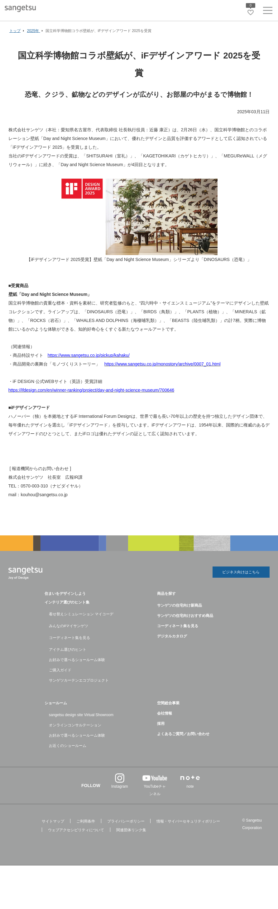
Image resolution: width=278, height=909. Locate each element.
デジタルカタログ (172, 636)
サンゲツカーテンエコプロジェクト (79, 680)
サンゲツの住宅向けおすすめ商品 (185, 615)
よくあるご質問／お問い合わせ (183, 734)
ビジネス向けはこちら (241, 573)
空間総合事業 (168, 703)
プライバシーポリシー (126, 821)
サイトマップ (53, 821)
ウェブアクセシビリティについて (76, 830)
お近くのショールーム (67, 746)
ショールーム (56, 703)
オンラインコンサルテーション (75, 725)
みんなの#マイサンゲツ (69, 626)
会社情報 (164, 713)
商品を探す (166, 593)
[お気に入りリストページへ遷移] (250, 12)
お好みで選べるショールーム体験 (77, 660)
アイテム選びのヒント (67, 649)
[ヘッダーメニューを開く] (267, 12)
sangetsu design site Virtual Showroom (81, 715)
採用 (161, 723)
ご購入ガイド (60, 670)
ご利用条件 (85, 821)
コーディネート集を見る (69, 638)
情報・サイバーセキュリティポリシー (188, 821)
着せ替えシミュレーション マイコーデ (81, 614)
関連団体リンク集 (131, 830)
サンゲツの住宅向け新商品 (179, 605)
